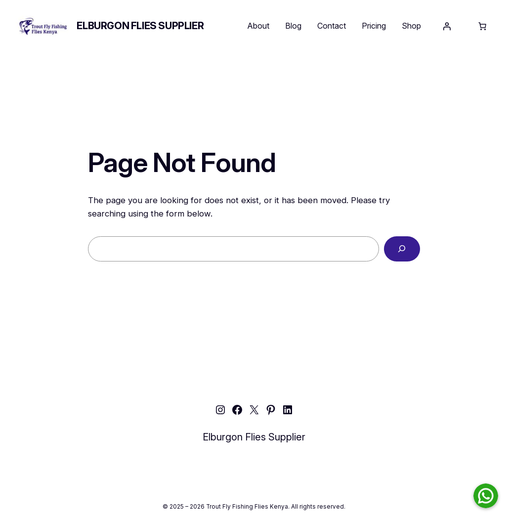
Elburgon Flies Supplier (140, 26)
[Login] (447, 26)
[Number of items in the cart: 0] (482, 26)
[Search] (402, 248)
